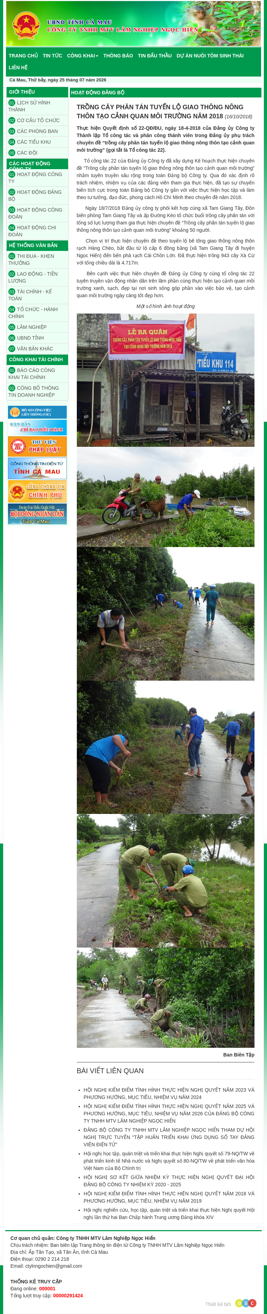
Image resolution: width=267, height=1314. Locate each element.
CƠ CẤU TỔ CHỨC (34, 120)
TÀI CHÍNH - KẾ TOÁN (30, 294)
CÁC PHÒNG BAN (33, 131)
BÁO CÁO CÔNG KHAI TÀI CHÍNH (31, 373)
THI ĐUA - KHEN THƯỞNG (31, 259)
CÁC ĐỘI (22, 152)
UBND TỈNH (26, 337)
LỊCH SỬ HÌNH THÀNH (29, 105)
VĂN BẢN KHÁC (30, 348)
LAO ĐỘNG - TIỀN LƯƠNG (33, 277)
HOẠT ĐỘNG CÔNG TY (35, 177)
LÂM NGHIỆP (27, 327)
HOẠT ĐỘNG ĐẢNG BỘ (35, 195)
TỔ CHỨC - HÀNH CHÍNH (33, 312)
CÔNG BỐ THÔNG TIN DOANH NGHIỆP (33, 391)
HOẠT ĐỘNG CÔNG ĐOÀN (35, 213)
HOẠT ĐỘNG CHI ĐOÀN (32, 230)
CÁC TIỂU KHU (29, 141)
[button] (83, 56)
